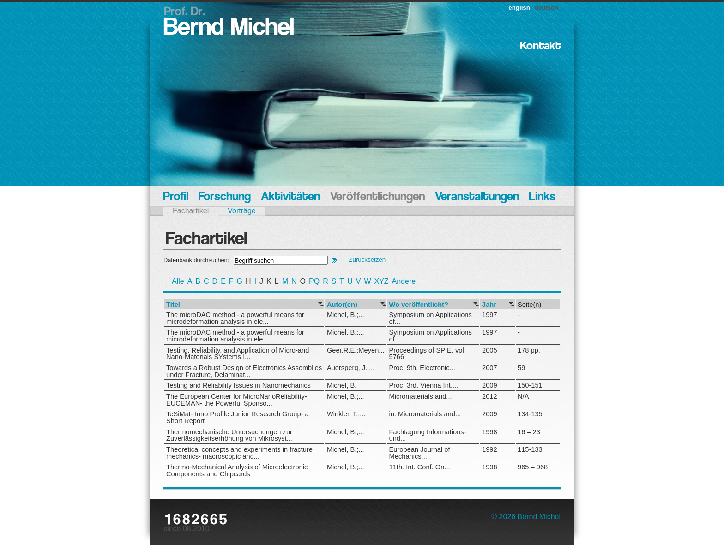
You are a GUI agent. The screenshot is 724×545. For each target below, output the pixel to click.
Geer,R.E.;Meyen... (356, 350)
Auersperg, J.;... (350, 367)
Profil (175, 197)
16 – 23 (529, 432)
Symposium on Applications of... (430, 318)
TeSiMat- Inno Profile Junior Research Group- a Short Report (237, 417)
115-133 (530, 449)
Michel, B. (341, 385)
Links (542, 197)
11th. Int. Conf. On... (419, 467)
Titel (173, 304)
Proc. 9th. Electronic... (422, 367)
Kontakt (540, 46)
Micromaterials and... (420, 396)
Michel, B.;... (345, 314)
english (519, 7)
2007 (489, 367)
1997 (489, 314)
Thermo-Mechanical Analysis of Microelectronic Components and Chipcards (237, 470)
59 (521, 367)
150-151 (530, 385)
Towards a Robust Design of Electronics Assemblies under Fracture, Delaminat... (244, 371)
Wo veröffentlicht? (418, 304)
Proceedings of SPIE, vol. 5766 (427, 354)
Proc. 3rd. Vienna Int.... (424, 385)
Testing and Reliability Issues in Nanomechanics (238, 385)
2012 (489, 396)
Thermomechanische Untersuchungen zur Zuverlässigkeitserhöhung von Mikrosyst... (229, 435)
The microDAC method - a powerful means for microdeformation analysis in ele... (235, 318)
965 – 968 (533, 467)
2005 (489, 350)
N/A (523, 396)
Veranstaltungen (477, 197)
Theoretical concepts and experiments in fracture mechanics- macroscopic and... (239, 453)
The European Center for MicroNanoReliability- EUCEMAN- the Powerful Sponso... (236, 400)
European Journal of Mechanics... (419, 453)
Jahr (489, 304)
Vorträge (241, 211)
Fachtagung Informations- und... (427, 435)
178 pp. (529, 350)
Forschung (225, 197)
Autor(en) (342, 304)
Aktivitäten (290, 197)
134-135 (530, 414)
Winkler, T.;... (346, 414)
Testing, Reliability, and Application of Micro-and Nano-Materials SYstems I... (237, 354)
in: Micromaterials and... (425, 414)
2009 (489, 385)
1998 (489, 432)
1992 (489, 449)
